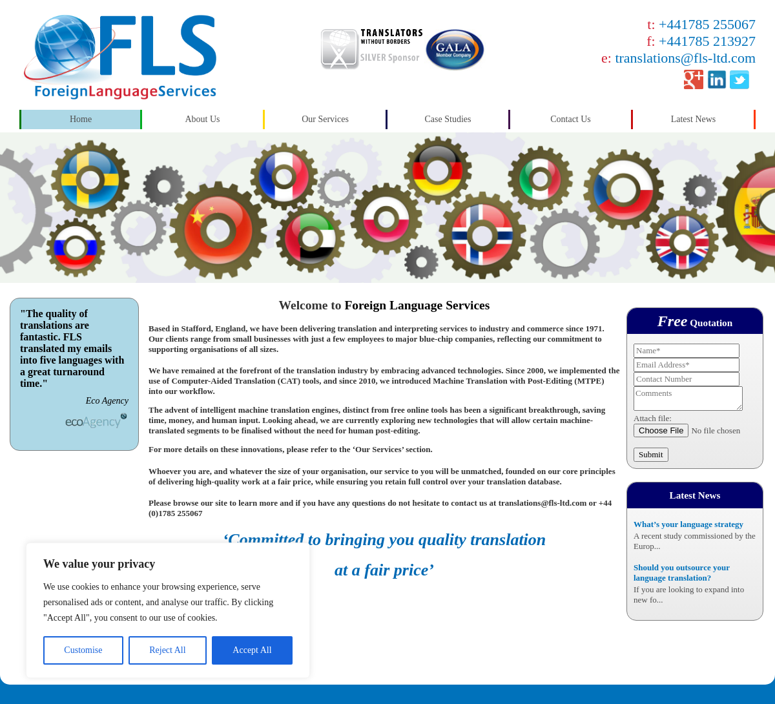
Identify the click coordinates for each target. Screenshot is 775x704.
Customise (83, 650)
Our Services (325, 119)
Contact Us (570, 119)
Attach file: (653, 418)
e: (678, 58)
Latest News (693, 119)
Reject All (167, 650)
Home (81, 119)
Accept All (251, 650)
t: (701, 24)
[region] (168, 610)
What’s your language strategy (688, 524)
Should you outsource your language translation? (682, 573)
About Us (202, 119)
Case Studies (448, 119)
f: (701, 41)
